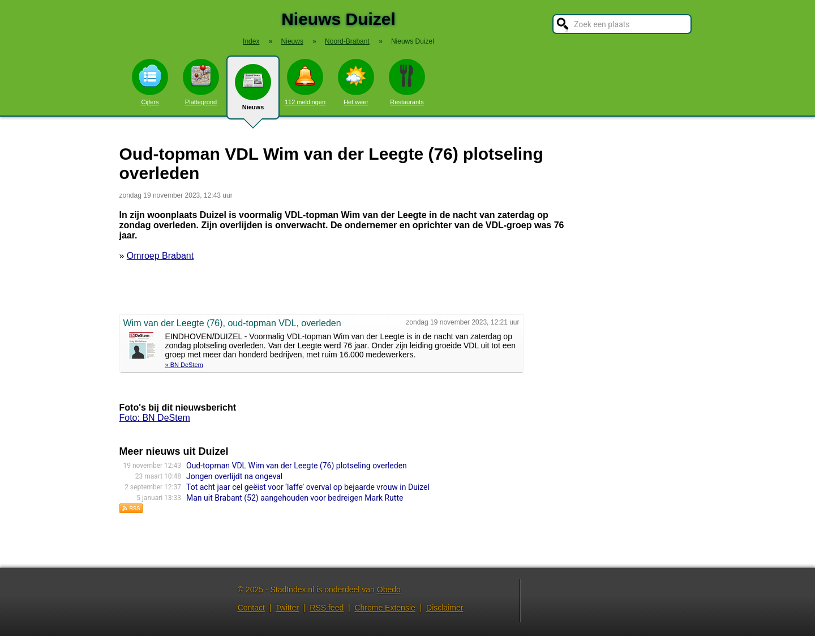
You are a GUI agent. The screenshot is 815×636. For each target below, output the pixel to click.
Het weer (356, 82)
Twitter (287, 607)
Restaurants (407, 82)
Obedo (389, 589)
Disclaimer (444, 607)
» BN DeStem (184, 364)
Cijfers (150, 82)
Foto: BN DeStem (154, 417)
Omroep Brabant (160, 256)
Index (251, 41)
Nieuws (253, 91)
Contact (251, 607)
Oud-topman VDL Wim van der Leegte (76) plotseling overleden (296, 465)
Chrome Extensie (384, 607)
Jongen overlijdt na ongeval (234, 476)
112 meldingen (305, 82)
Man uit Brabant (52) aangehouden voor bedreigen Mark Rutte (294, 497)
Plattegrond (201, 82)
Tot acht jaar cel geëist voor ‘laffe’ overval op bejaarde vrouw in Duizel (308, 487)
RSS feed (327, 607)
